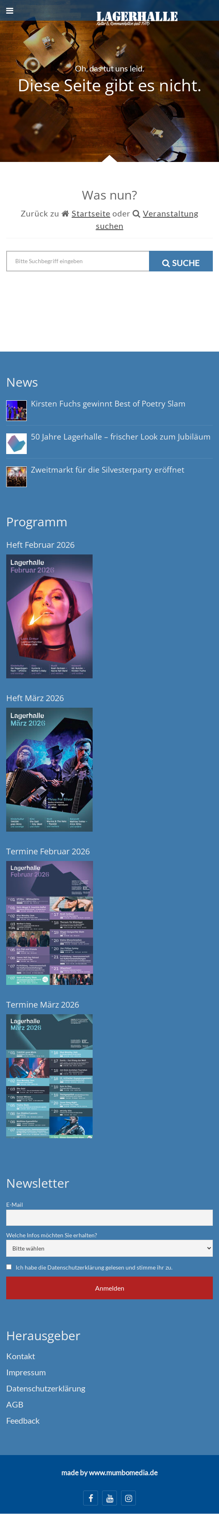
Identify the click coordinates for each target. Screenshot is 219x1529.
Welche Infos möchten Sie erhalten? (51, 1235)
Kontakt (20, 1356)
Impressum (26, 1372)
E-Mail (14, 1204)
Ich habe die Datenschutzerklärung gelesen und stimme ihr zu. (94, 1267)
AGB (14, 1404)
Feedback (23, 1420)
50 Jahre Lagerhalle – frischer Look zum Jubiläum (121, 436)
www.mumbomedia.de (123, 1472)
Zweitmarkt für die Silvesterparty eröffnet (107, 469)
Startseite (91, 213)
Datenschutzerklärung (45, 1388)
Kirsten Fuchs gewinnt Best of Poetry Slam (108, 403)
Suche (181, 263)
